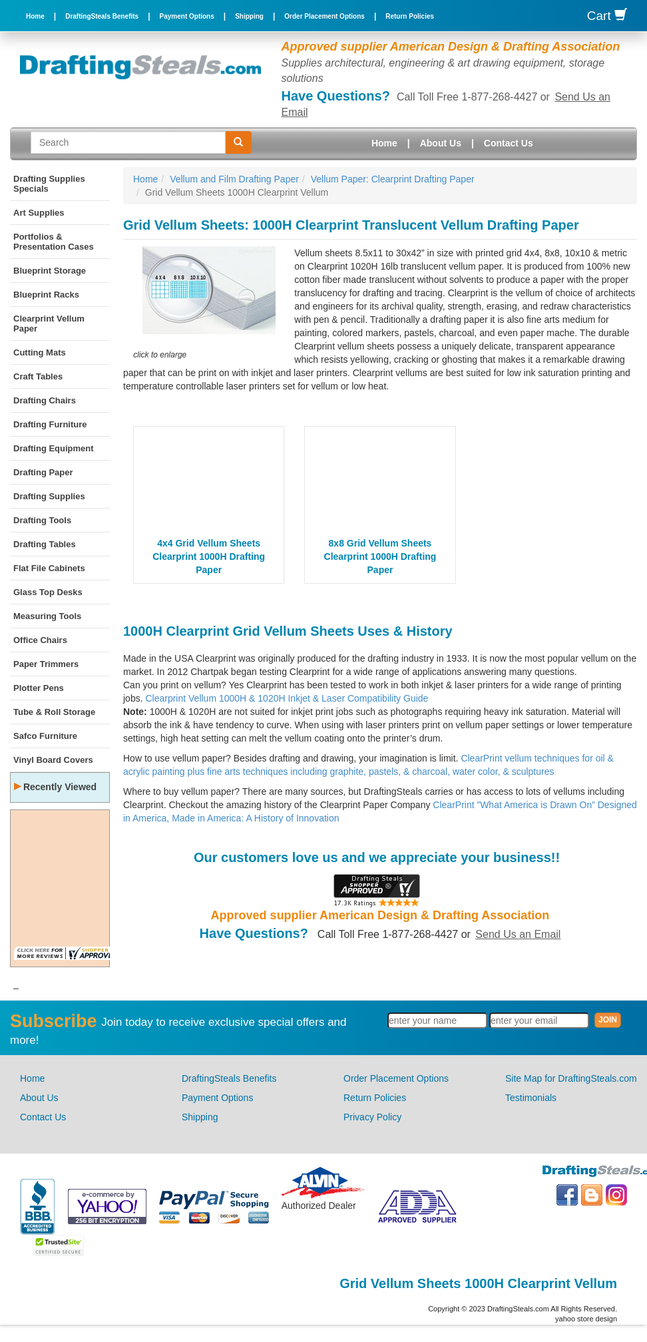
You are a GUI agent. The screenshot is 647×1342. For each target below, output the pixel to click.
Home (35, 16)
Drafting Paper (43, 472)
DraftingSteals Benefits (101, 16)
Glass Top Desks (48, 592)
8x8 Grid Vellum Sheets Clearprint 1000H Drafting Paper (380, 556)
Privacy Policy (372, 1117)
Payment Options (187, 16)
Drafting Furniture (50, 424)
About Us (440, 143)
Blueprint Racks (46, 295)
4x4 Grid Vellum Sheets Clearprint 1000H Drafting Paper (208, 556)
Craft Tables (38, 376)
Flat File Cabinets (49, 568)
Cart (607, 16)
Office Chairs (40, 640)
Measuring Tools (47, 616)
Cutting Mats (39, 352)
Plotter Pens (38, 688)
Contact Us (508, 143)
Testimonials (530, 1097)
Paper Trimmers (46, 664)
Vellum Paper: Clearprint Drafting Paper (393, 179)
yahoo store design (586, 1319)
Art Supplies (39, 213)
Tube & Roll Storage (54, 712)
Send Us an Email (517, 934)
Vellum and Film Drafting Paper (234, 179)
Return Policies (409, 16)
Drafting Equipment (53, 448)
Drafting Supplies (49, 496)
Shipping (249, 16)
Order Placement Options (324, 16)
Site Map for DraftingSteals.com (571, 1078)
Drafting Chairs (44, 400)
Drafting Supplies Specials (49, 184)
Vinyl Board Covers (53, 760)
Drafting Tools (42, 520)
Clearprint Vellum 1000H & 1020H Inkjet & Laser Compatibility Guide (286, 698)
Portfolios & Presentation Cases (53, 242)
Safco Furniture (45, 736)
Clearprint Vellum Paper (49, 324)
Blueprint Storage (49, 271)
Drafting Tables (44, 544)
